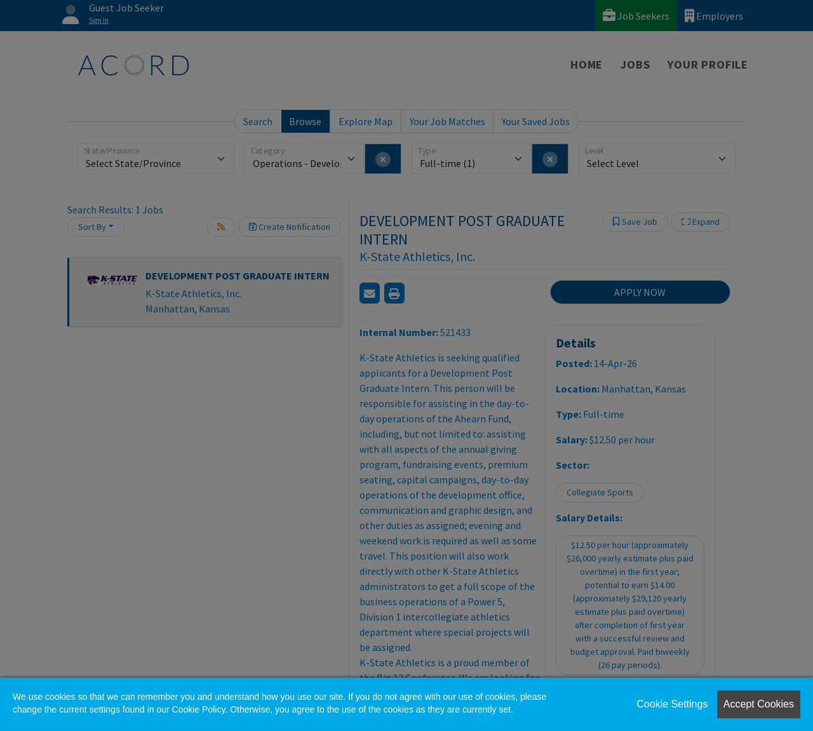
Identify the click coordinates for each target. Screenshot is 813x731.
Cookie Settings (672, 704)
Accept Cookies (758, 704)
